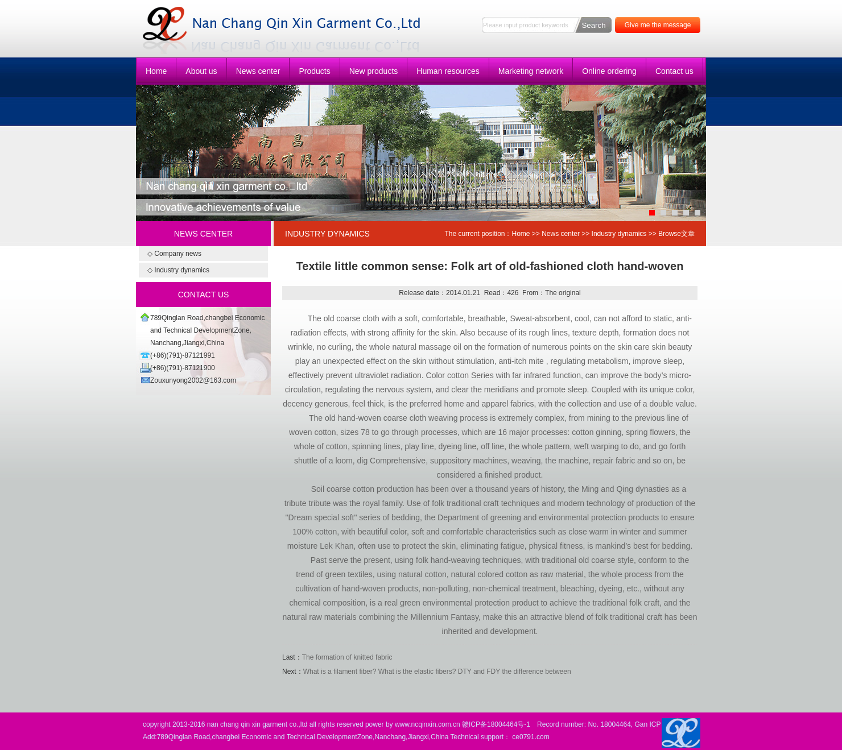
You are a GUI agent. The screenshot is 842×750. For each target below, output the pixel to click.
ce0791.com (530, 737)
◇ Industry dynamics (178, 270)
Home (156, 71)
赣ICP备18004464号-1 (496, 724)
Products (314, 71)
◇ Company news (174, 254)
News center (258, 71)
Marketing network (530, 71)
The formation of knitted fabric (347, 657)
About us (201, 71)
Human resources (448, 71)
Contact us (674, 71)
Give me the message (658, 25)
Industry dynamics (619, 234)
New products (373, 71)
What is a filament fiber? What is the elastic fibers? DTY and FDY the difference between (437, 672)
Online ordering (609, 71)
